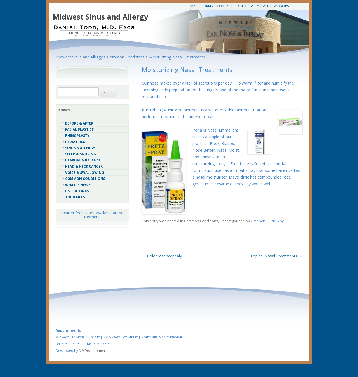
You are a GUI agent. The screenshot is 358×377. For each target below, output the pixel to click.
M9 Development (92, 350)
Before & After (79, 123)
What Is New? (77, 184)
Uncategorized (232, 220)
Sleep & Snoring (80, 154)
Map (193, 6)
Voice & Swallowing (84, 172)
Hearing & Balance (83, 160)
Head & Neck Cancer (84, 166)
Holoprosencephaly (162, 256)
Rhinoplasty (248, 6)
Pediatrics (75, 141)
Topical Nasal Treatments (276, 256)
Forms (207, 6)
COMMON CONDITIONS (85, 178)
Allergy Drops (276, 6)
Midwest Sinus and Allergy (100, 17)
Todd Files (75, 197)
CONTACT (225, 6)
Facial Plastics (79, 129)
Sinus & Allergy (80, 148)
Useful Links (77, 191)
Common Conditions (201, 220)
